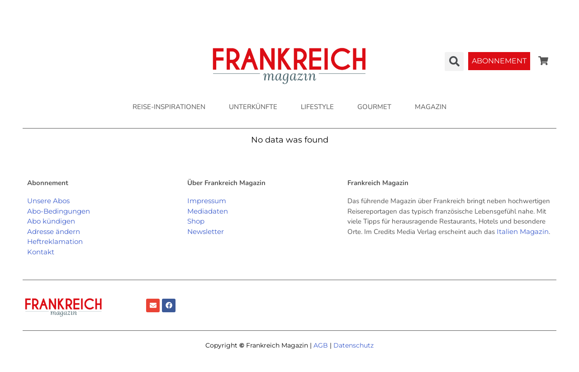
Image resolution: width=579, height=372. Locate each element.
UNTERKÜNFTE (253, 106)
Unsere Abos (48, 200)
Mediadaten (207, 211)
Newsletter (205, 231)
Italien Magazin (523, 231)
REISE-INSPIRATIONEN (169, 106)
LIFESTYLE (317, 106)
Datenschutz (353, 345)
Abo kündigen (51, 221)
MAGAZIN (430, 106)
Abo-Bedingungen (58, 211)
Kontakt (40, 252)
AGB (320, 345)
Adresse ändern (53, 231)
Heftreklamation (55, 241)
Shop (195, 221)
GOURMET (374, 106)
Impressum (206, 200)
